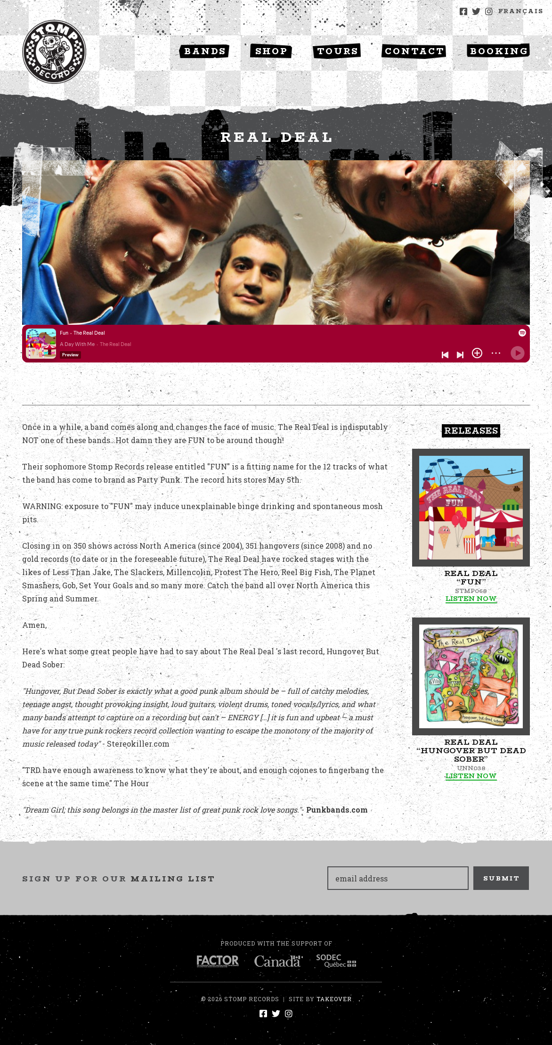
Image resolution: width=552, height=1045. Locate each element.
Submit (501, 878)
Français (521, 11)
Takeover (334, 999)
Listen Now (471, 598)
